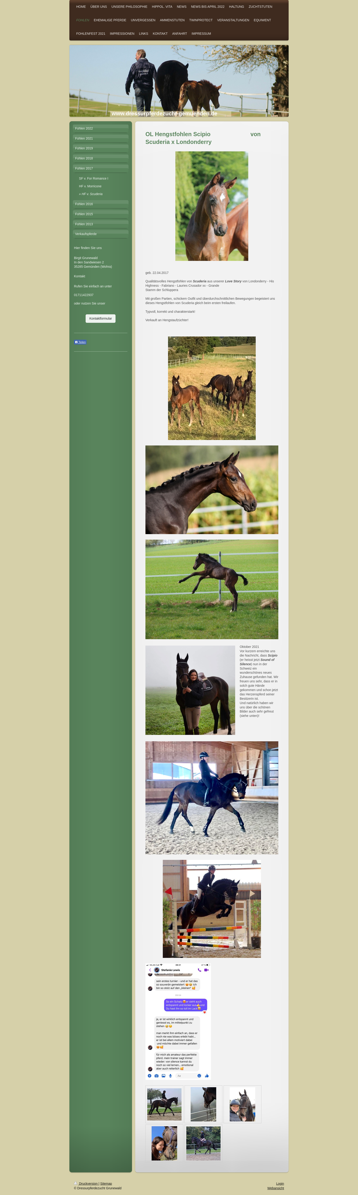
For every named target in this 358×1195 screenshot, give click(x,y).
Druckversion (86, 1183)
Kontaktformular (100, 318)
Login (280, 1183)
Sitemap (106, 1183)
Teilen (80, 342)
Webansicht (275, 1188)
